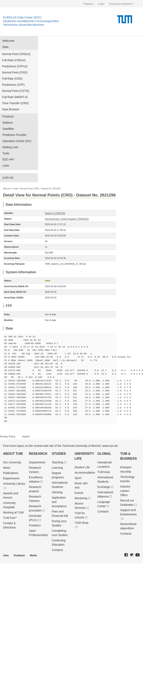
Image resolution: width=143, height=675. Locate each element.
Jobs (6, 555)
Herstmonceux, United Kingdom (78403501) (67, 219)
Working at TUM (13, 512)
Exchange (103, 487)
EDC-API (8, 159)
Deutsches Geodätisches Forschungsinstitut (31, 21)
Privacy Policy (7, 436)
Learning (57, 467)
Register (88, 3)
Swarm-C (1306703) (55, 213)
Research (38, 453)
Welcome (8, 40)
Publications (11, 473)
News (6, 467)
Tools (5, 153)
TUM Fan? (10, 517)
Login (101, 3)
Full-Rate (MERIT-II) (15, 97)
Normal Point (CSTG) (15, 91)
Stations (7, 122)
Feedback (19, 555)
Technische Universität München (23, 24)
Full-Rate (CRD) (12, 78)
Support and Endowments (128, 512)
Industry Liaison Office (125, 491)
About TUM (13, 453)
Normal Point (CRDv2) (16, 54)
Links (5, 165)
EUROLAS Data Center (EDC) (22, 17)
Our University (12, 462)
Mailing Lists (10, 147)
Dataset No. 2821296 (51, 188)
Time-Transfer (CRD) (15, 103)
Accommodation (84, 472)
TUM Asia (103, 472)
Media (33, 555)
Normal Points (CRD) (29, 188)
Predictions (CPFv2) (15, 66)
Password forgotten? (121, 3)
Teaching (57, 462)
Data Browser (10, 109)
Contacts (57, 550)
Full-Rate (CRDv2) (13, 60)
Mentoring (80, 498)
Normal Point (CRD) (14, 72)
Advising (57, 492)
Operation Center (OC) (16, 141)
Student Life (82, 467)
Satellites (8, 128)
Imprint (26, 436)
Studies (59, 453)
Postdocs (35, 525)
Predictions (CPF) (13, 84)
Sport (77, 478)
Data (5, 47)
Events (78, 492)
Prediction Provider (14, 135)
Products (8, 116)
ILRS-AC (8, 177)
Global (104, 453)
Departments (11, 478)
